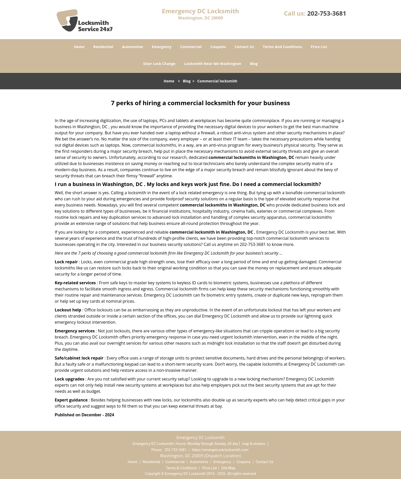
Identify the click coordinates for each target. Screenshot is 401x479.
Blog (254, 63)
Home (79, 46)
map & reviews (254, 444)
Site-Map (228, 468)
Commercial (191, 46)
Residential (103, 46)
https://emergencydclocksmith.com (220, 450)
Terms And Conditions (282, 46)
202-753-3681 (326, 13)
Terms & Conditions (181, 468)
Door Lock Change (159, 63)
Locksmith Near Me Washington (212, 63)
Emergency (162, 46)
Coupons (218, 46)
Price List (319, 46)
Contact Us (244, 46)
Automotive (132, 46)
